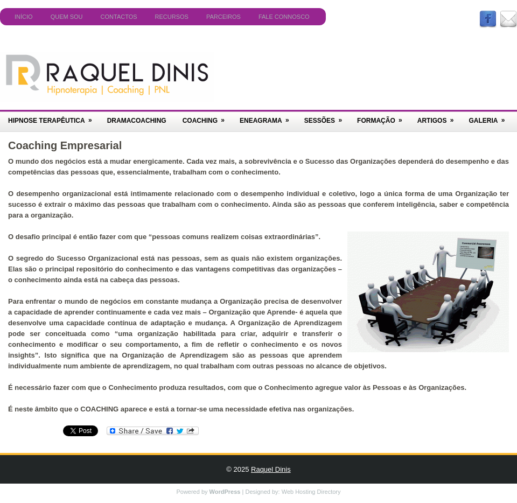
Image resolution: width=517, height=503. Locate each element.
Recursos (171, 16)
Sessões (326, 117)
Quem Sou (67, 16)
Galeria (490, 117)
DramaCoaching (136, 120)
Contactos (119, 16)
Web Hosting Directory (311, 491)
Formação (383, 117)
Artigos (439, 117)
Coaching (207, 117)
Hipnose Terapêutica (53, 117)
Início (24, 16)
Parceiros (223, 16)
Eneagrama (268, 117)
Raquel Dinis (271, 469)
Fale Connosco (284, 16)
